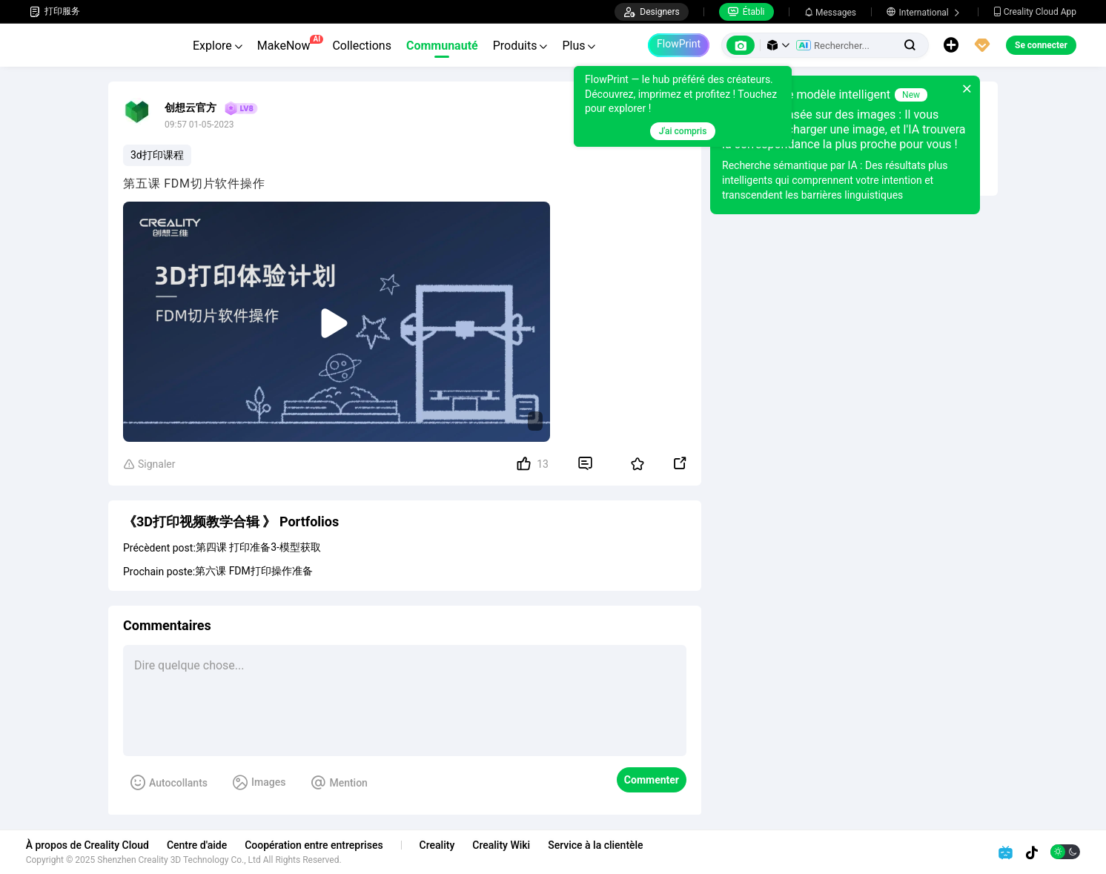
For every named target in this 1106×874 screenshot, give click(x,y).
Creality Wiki (505, 845)
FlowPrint (679, 44)
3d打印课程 (157, 155)
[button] (778, 45)
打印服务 (55, 11)
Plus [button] (578, 46)
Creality (441, 845)
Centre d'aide (200, 845)
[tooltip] (683, 106)
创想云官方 (190, 107)
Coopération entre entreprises (317, 845)
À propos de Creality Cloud (91, 845)
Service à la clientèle (599, 845)
